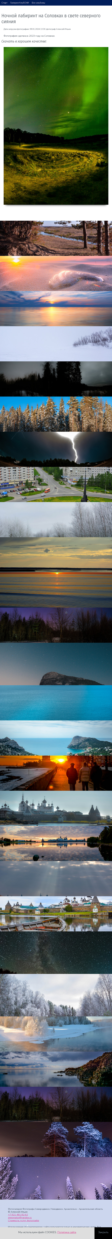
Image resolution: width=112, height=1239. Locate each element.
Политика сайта (66, 1232)
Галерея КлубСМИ (19, 2)
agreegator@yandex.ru (20, 1217)
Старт (4, 2)
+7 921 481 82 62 (18, 1214)
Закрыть (103, 1232)
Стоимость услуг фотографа (23, 1220)
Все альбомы (38, 2)
